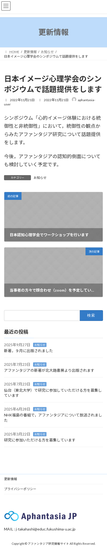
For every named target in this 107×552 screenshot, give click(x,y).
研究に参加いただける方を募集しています (40, 440)
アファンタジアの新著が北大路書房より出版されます (49, 370)
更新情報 (10, 479)
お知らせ (40, 178)
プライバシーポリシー (20, 489)
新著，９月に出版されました (28, 350)
